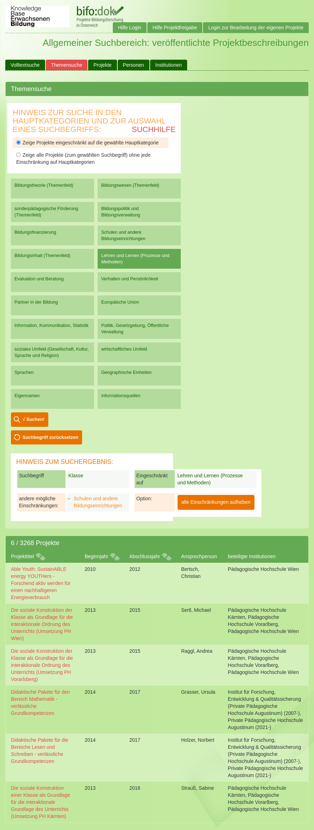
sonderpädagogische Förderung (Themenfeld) (46, 211)
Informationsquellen (120, 395)
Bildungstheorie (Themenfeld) (43, 185)
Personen (133, 65)
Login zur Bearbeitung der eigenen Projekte (255, 27)
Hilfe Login (129, 27)
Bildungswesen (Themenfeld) (130, 185)
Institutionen (168, 65)
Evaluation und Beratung (38, 278)
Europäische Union (120, 302)
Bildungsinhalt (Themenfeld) (42, 255)
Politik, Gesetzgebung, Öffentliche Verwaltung (135, 328)
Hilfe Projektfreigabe (175, 27)
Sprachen (24, 372)
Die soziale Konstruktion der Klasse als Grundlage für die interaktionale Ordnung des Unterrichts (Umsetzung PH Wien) (42, 624)
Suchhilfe (154, 129)
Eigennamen (27, 395)
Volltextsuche (25, 65)
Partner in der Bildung (36, 302)
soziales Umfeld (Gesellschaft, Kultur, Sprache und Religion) (51, 352)
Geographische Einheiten (126, 372)
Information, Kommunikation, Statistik (51, 325)
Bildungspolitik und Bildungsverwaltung (120, 211)
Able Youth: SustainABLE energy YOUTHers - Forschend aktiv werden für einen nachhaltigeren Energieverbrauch (40, 583)
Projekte (102, 65)
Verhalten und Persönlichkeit (129, 278)
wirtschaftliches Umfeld (124, 349)
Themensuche (66, 65)
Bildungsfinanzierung (35, 232)
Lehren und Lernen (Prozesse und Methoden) (135, 258)
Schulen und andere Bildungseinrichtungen (123, 235)
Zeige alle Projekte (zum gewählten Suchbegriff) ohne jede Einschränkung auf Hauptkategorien (83, 158)
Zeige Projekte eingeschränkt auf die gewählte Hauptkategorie (87, 142)
